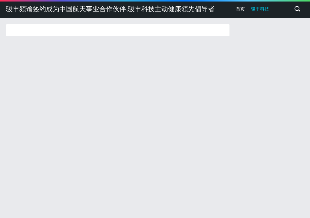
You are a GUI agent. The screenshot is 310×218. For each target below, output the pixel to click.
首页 (240, 9)
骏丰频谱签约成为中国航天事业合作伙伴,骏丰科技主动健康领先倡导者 (110, 9)
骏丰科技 (260, 9)
